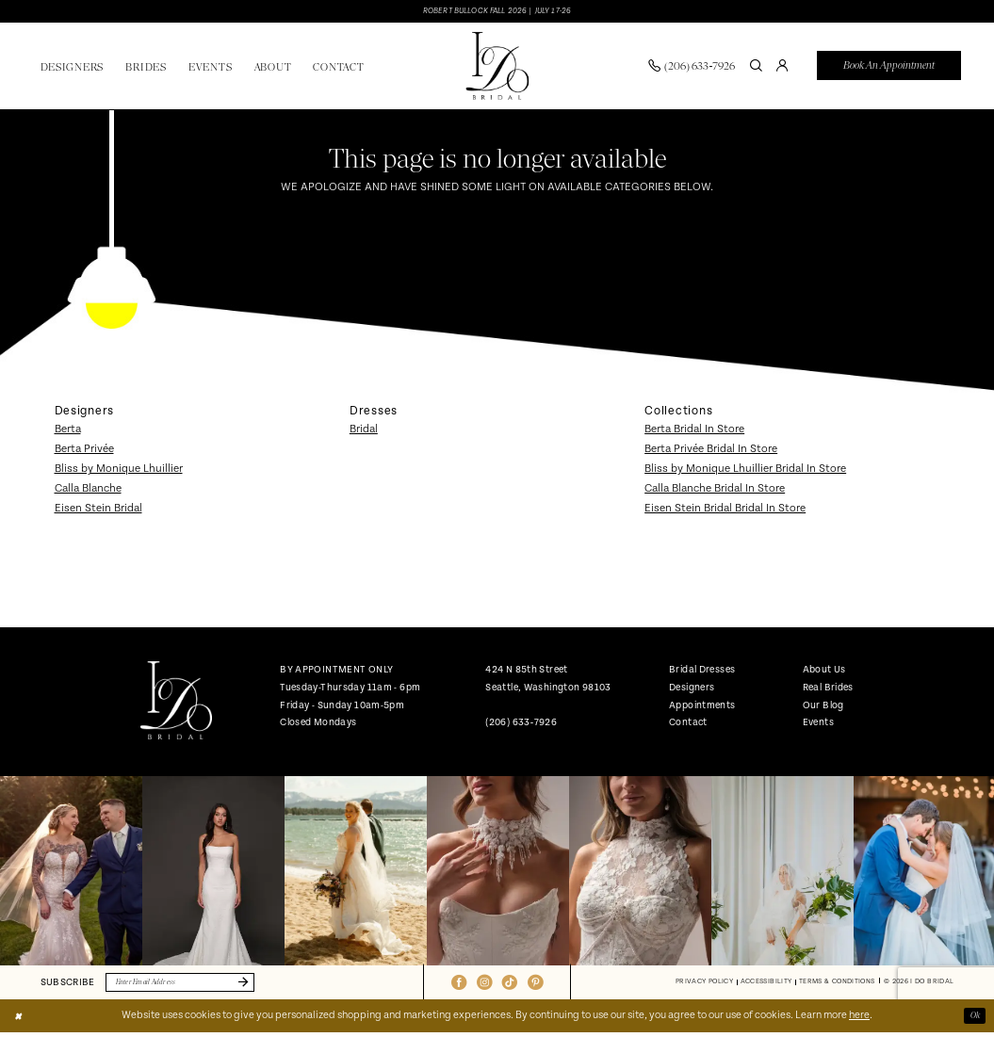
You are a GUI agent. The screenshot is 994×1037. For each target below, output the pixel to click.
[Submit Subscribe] (266, 986)
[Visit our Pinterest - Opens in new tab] (535, 986)
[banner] (497, 68)
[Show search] (756, 67)
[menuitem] (692, 68)
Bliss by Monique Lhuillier (119, 471)
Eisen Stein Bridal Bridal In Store (725, 510)
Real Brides (828, 689)
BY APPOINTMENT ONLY (336, 672)
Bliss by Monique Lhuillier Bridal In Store (745, 471)
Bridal (364, 432)
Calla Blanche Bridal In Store (714, 490)
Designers (691, 689)
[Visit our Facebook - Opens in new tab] (458, 986)
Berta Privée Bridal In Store (710, 452)
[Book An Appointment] (889, 68)
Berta (68, 432)
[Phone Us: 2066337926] (692, 68)
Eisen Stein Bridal (98, 510)
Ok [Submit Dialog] (973, 1020)
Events (818, 725)
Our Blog (823, 707)
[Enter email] (194, 986)
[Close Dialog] (19, 1021)
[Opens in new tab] (71, 873)
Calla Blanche (88, 490)
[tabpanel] (71, 873)
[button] (783, 67)
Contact (688, 725)
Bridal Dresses (702, 672)
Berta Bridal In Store (694, 432)
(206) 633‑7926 (521, 725)
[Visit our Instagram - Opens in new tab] (484, 986)
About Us (824, 672)
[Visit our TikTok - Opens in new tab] (509, 986)
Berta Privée (84, 452)
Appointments (702, 707)
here (859, 1020)
